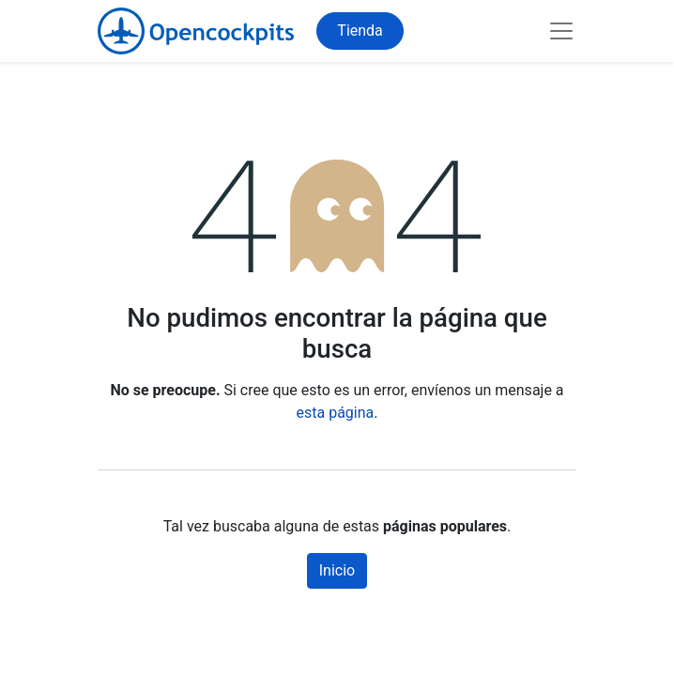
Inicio (337, 570)
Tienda (359, 30)
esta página (336, 413)
